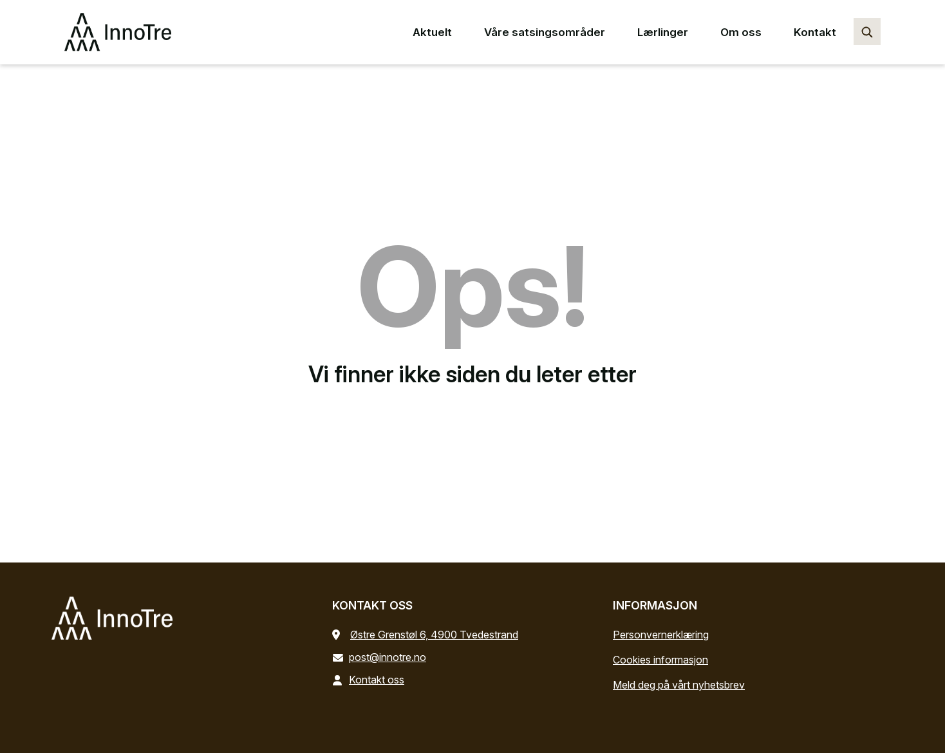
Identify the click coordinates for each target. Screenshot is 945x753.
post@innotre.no (381, 657)
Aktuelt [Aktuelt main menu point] (432, 32)
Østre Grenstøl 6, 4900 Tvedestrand (434, 634)
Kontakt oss (370, 679)
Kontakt (815, 32)
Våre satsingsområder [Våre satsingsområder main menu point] (544, 32)
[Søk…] (867, 31)
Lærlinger (662, 32)
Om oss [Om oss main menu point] (741, 32)
